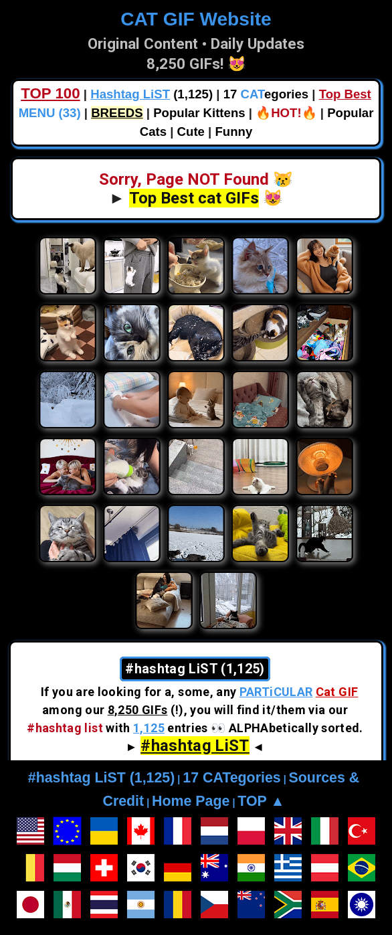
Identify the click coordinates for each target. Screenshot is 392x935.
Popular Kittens (199, 113)
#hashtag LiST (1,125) (101, 778)
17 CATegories (231, 778)
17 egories (265, 94)
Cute (191, 131)
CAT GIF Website (195, 19)
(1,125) (151, 94)
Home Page (190, 801)
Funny (233, 131)
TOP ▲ (260, 801)
